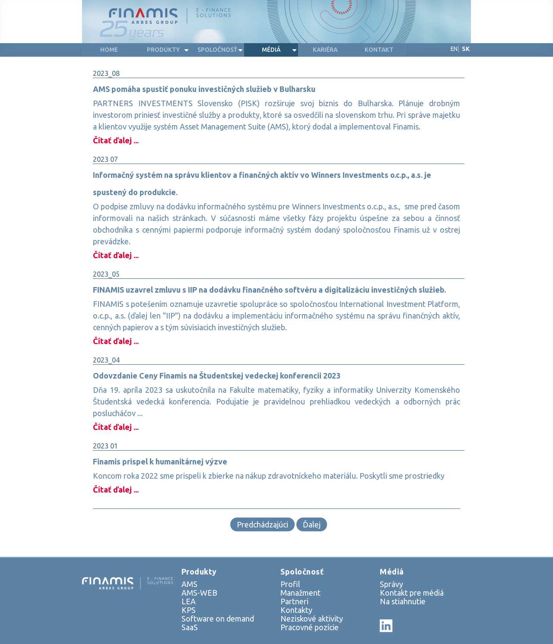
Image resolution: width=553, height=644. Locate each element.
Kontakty (296, 610)
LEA (188, 601)
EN (454, 48)
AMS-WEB (199, 592)
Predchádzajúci (262, 524)
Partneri (294, 601)
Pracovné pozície (309, 627)
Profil (290, 584)
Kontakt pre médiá (412, 592)
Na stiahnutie (403, 601)
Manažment (300, 592)
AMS (189, 584)
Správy (391, 584)
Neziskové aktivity (311, 618)
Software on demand (217, 618)
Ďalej (312, 524)
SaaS (189, 627)
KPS (188, 610)
